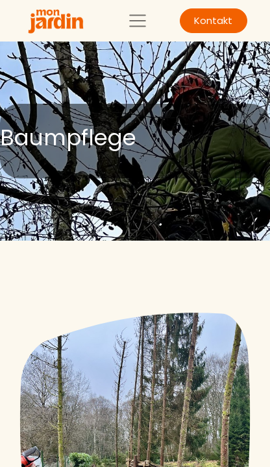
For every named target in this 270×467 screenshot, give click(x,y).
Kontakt (213, 20)
